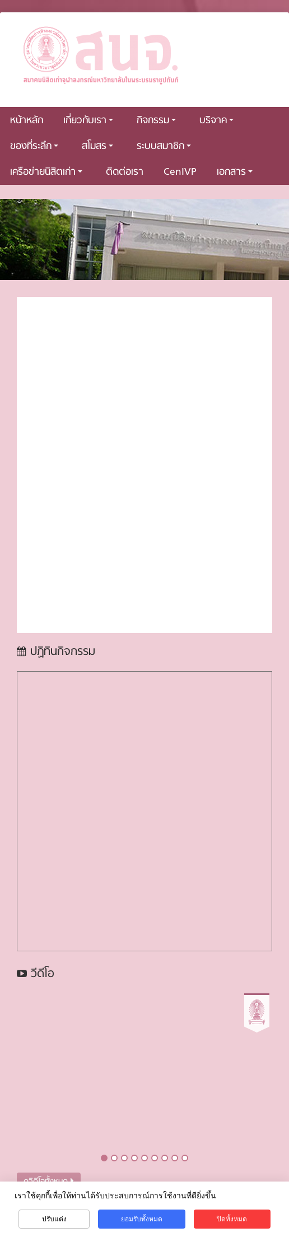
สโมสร (97, 146)
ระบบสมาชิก (164, 146)
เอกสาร (235, 172)
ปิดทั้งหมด (232, 1219)
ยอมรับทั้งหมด (141, 1219)
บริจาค (216, 121)
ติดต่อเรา (124, 172)
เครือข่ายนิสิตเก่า (46, 172)
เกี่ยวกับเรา (88, 121)
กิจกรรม (156, 121)
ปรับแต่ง (54, 1219)
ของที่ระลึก (34, 146)
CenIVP (180, 172)
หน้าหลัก (26, 121)
